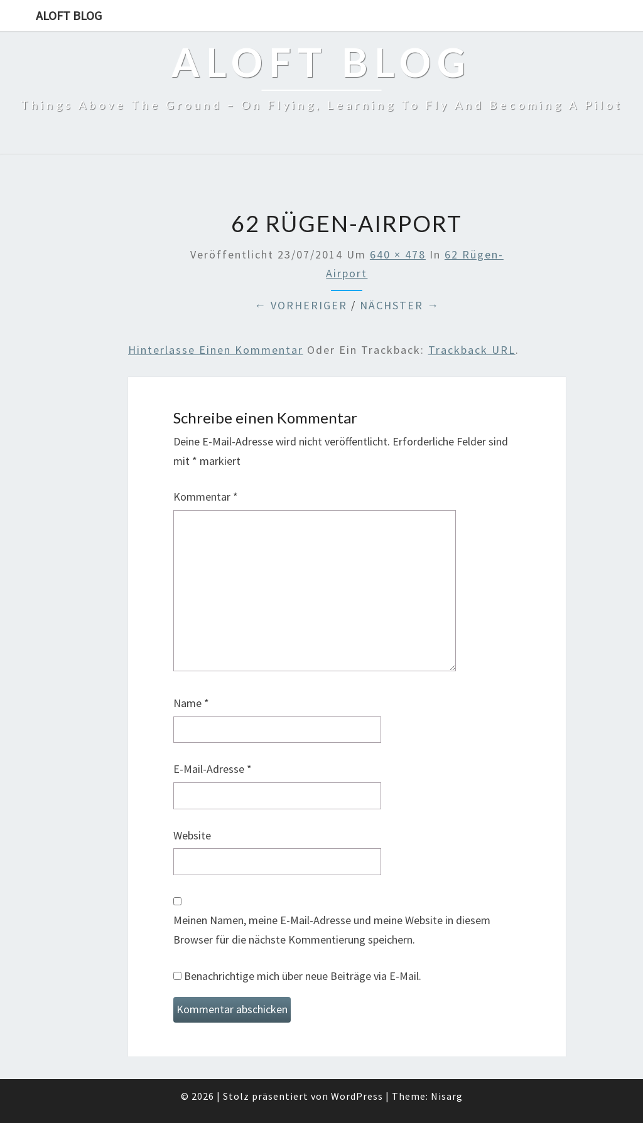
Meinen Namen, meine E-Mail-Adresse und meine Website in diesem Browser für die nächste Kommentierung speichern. (331, 930)
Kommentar (205, 496)
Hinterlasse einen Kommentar (215, 350)
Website (192, 835)
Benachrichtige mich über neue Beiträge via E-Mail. (302, 976)
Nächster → (400, 305)
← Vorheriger (300, 305)
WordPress (357, 1096)
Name (191, 703)
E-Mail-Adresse (212, 769)
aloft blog (69, 15)
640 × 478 (398, 254)
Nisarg (447, 1096)
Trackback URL (472, 350)
